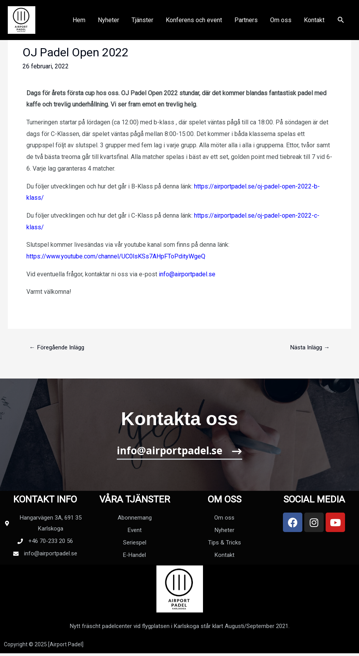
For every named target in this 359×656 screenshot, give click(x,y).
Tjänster (142, 23)
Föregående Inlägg (58, 347)
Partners (246, 23)
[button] (179, 454)
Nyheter (108, 23)
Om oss (280, 23)
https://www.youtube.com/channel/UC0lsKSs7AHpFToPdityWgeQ (115, 256)
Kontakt (314, 23)
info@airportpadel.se (187, 274)
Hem (79, 23)
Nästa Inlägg (309, 347)
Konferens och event (194, 23)
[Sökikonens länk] (341, 24)
